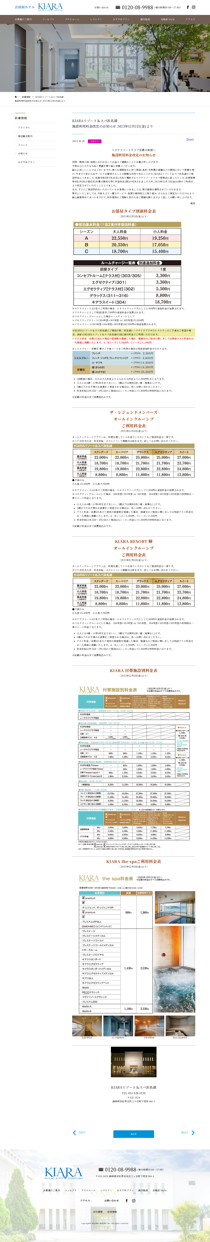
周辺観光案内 (25, 136)
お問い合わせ (101, 7)
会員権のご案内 (23, 19)
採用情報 (112, 1211)
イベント (23, 144)
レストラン (96, 19)
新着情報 (21, 118)
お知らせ (23, 153)
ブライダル (24, 127)
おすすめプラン (121, 19)
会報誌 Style (168, 19)
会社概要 (98, 1211)
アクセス (190, 19)
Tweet (190, 139)
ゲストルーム (72, 19)
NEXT (188, 1132)
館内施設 (145, 19)
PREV (79, 1132)
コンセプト (48, 19)
